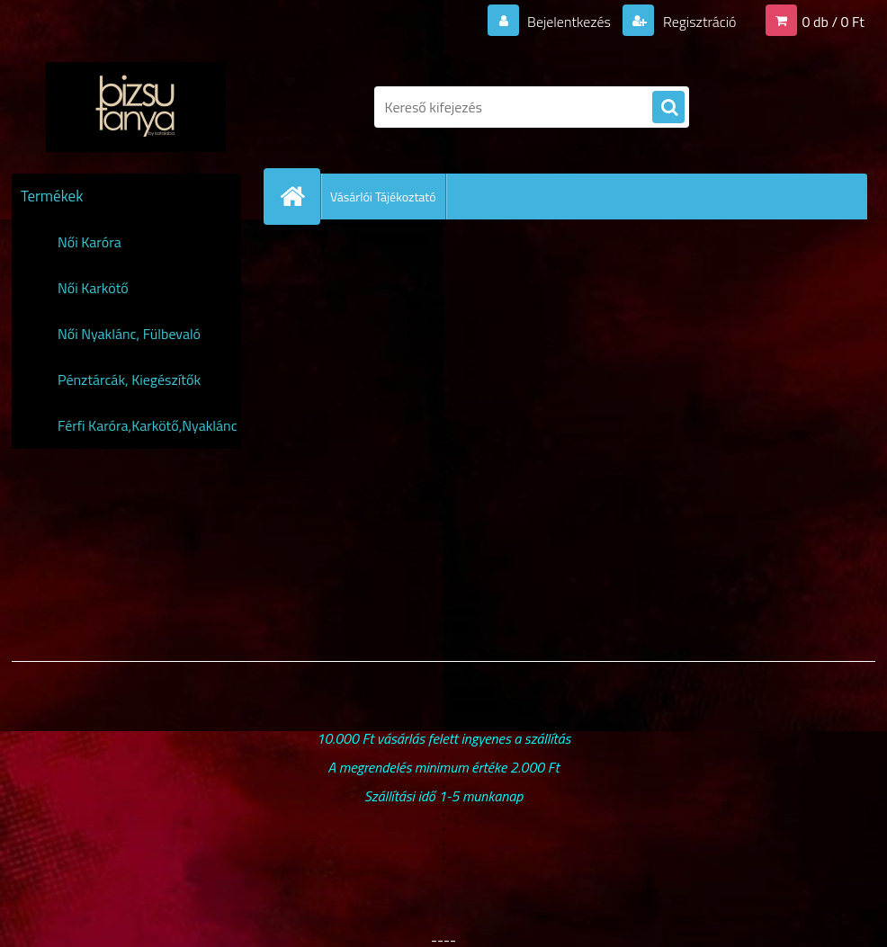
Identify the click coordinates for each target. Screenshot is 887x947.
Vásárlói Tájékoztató (383, 196)
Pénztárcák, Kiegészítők (129, 379)
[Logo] (135, 107)
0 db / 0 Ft (833, 21)
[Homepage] (299, 196)
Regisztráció (697, 21)
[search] (668, 108)
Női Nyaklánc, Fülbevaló (129, 333)
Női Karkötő (93, 288)
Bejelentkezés (569, 21)
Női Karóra (89, 242)
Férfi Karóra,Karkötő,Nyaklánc (147, 425)
